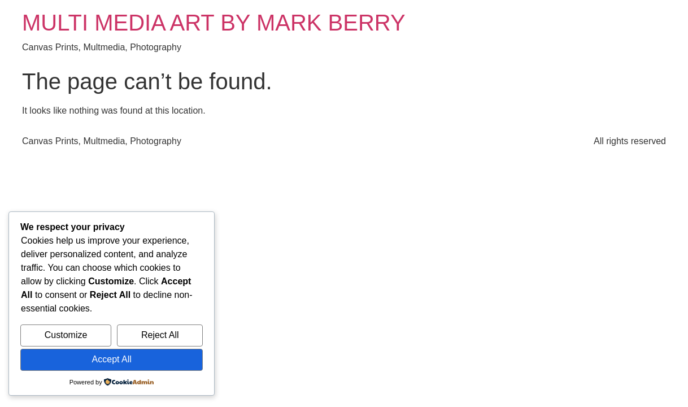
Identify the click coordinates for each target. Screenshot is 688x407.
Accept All (112, 359)
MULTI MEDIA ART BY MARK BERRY (214, 22)
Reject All (160, 335)
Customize (66, 335)
